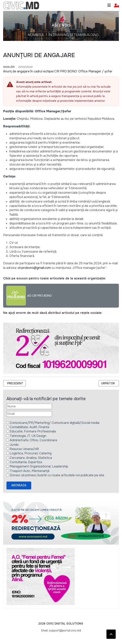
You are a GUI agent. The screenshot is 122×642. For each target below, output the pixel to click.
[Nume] (29, 406)
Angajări (9, 66)
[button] (116, 6)
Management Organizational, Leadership (39, 466)
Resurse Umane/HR (24, 449)
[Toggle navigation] (109, 5)
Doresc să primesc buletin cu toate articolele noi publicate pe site (57, 475)
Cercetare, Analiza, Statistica (31, 458)
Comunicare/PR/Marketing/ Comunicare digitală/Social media (54, 423)
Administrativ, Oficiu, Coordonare (33, 440)
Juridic (14, 445)
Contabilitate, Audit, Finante (29, 427)
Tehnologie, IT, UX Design (28, 436)
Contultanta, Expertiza (26, 462)
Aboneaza (18, 485)
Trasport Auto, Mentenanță (29, 471)
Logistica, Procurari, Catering (31, 453)
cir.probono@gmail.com (34, 268)
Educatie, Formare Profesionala (33, 431)
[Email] (29, 414)
